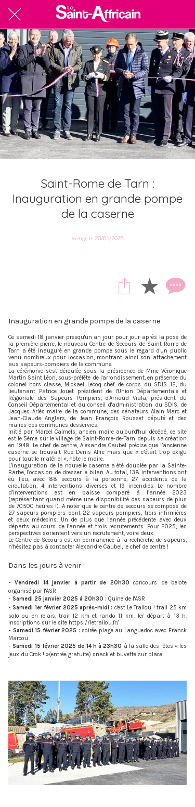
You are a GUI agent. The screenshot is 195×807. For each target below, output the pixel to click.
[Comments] (174, 285)
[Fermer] (14, 14)
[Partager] (124, 285)
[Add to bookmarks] (149, 285)
